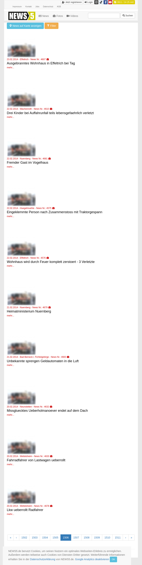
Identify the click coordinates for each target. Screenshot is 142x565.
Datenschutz (48, 7)
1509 (97, 537)
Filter (51, 25)
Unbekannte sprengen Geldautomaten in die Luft (43, 361)
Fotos (58, 15)
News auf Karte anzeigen (25, 25)
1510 (107, 537)
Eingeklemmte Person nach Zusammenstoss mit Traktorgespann (54, 212)
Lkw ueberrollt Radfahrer (25, 510)
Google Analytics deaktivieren (92, 559)
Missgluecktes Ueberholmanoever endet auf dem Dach (47, 410)
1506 (66, 537)
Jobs (37, 7)
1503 (35, 537)
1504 (45, 537)
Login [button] (88, 2)
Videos (73, 15)
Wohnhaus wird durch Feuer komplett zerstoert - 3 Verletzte (51, 262)
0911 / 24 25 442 (124, 2)
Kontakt (28, 7)
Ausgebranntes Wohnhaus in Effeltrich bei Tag (41, 63)
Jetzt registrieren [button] (72, 2)
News (44, 15)
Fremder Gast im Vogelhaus (27, 162)
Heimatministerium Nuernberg (29, 311)
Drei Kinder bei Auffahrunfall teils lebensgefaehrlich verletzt (50, 113)
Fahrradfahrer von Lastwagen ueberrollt (36, 460)
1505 (55, 537)
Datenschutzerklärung (42, 559)
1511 (118, 537)
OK (113, 559)
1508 (86, 537)
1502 (24, 537)
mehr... (10, 67)
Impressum (17, 7)
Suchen (128, 15)
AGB (59, 7)
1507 (76, 537)
